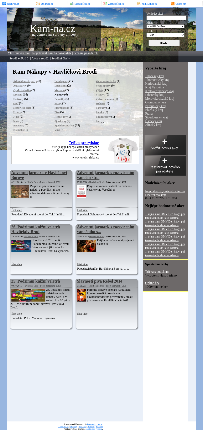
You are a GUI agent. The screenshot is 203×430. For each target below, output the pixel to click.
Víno (57, 129)
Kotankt (99, 426)
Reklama (82, 426)
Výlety (99, 90)
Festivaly (18, 99)
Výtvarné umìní (105, 99)
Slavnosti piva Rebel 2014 (99, 281)
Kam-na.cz (52, 28)
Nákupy (59, 94)
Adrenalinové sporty (25, 81)
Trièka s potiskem (157, 271)
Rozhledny (60, 116)
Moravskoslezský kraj (159, 98)
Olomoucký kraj (156, 102)
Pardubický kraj (155, 106)
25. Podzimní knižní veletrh (35, 281)
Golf (15, 103)
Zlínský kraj (153, 125)
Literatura (60, 85)
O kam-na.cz (63, 426)
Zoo (98, 121)
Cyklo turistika (22, 90)
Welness (100, 103)
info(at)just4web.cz (94, 429)
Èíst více (16, 210)
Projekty (73, 426)
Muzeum (59, 90)
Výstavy (100, 94)
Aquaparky (19, 85)
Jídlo (16, 116)
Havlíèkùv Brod (31, 182)
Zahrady (101, 107)
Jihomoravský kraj (157, 80)
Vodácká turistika (106, 81)
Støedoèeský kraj (156, 117)
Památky (59, 99)
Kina (16, 121)
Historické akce (22, 107)
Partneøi (91, 426)
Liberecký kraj (155, 95)
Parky (58, 103)
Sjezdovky (60, 121)
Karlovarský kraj (156, 83)
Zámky (100, 112)
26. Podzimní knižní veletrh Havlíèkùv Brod (35, 229)
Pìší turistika (61, 107)
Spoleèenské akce (64, 125)
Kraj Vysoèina (154, 87)
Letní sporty (61, 81)
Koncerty (18, 125)
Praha (149, 113)
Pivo (56, 112)
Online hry (152, 283)
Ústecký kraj (153, 121)
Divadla (17, 94)
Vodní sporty (103, 85)
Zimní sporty (103, 116)
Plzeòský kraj (154, 110)
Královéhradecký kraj (159, 91)
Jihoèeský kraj (154, 76)
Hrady (17, 112)
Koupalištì (19, 129)
